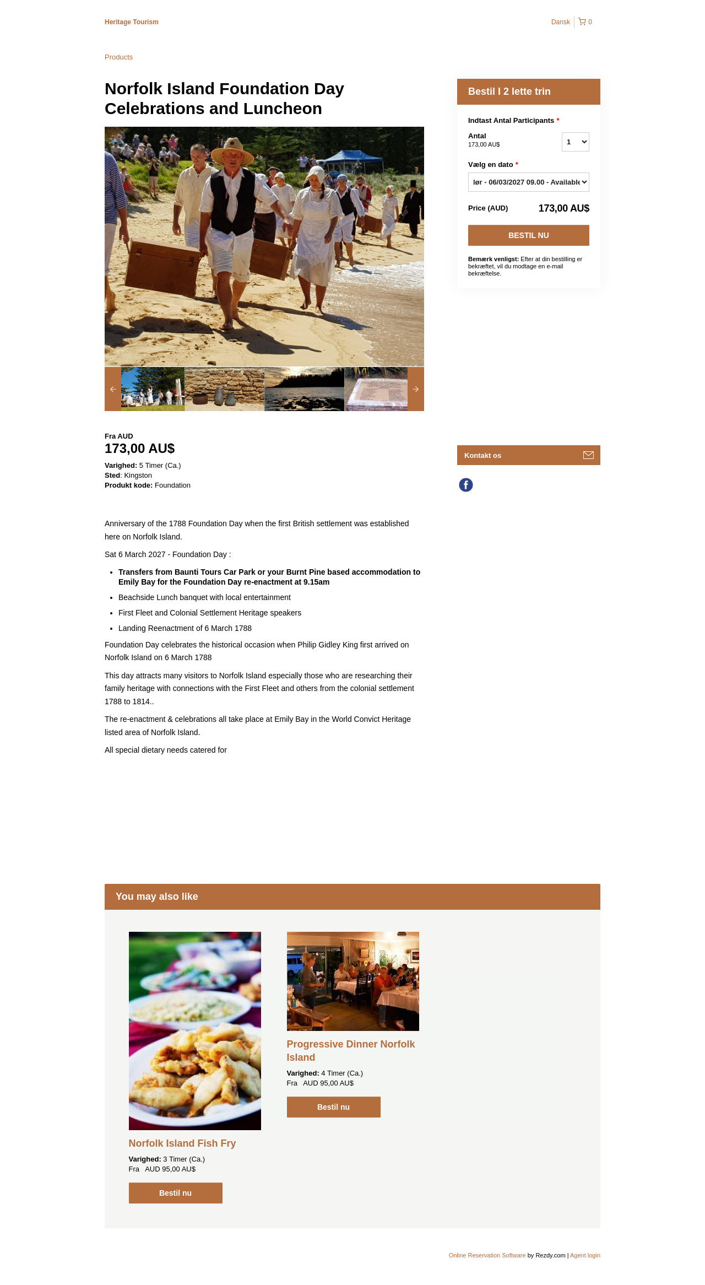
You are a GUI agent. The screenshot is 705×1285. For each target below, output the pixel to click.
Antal (501, 140)
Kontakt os (482, 455)
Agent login (585, 1255)
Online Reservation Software (487, 1255)
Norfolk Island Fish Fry (182, 1143)
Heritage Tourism (132, 22)
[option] (145, 389)
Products (119, 57)
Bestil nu (528, 235)
